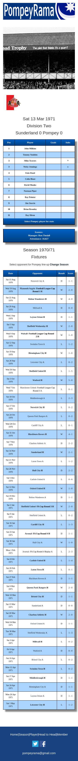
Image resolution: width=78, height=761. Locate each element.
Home (14, 734)
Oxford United (36, 488)
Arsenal (28, 533)
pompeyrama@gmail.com (39, 753)
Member (62, 734)
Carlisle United (36, 479)
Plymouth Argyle (27, 288)
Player (33, 734)
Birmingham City (36, 353)
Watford (36, 380)
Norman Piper (30, 191)
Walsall (24, 333)
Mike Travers (30, 161)
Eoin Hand (30, 173)
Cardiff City (36, 425)
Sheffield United (36, 371)
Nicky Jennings (30, 167)
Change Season (59, 264)
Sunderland (36, 452)
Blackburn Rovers (36, 434)
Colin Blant (30, 179)
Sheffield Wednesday (36, 326)
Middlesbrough (36, 398)
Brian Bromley (30, 209)
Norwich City (36, 281)
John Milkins (30, 148)
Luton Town (36, 461)
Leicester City (36, 362)
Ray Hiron (30, 215)
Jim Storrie (30, 203)
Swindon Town (36, 344)
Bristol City (36, 596)
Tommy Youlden (30, 155)
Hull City (36, 470)
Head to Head (47, 734)
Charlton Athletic (36, 443)
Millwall (36, 308)
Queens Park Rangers (36, 416)
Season (23, 734)
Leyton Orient (36, 317)
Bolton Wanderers (36, 299)
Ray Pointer (30, 197)
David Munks (30, 185)
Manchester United (28, 388)
